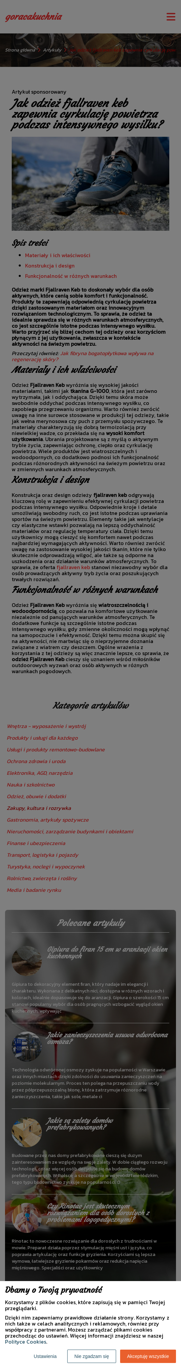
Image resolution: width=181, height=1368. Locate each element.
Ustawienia (45, 1356)
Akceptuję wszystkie (148, 1356)
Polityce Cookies (25, 1342)
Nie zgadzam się (91, 1356)
